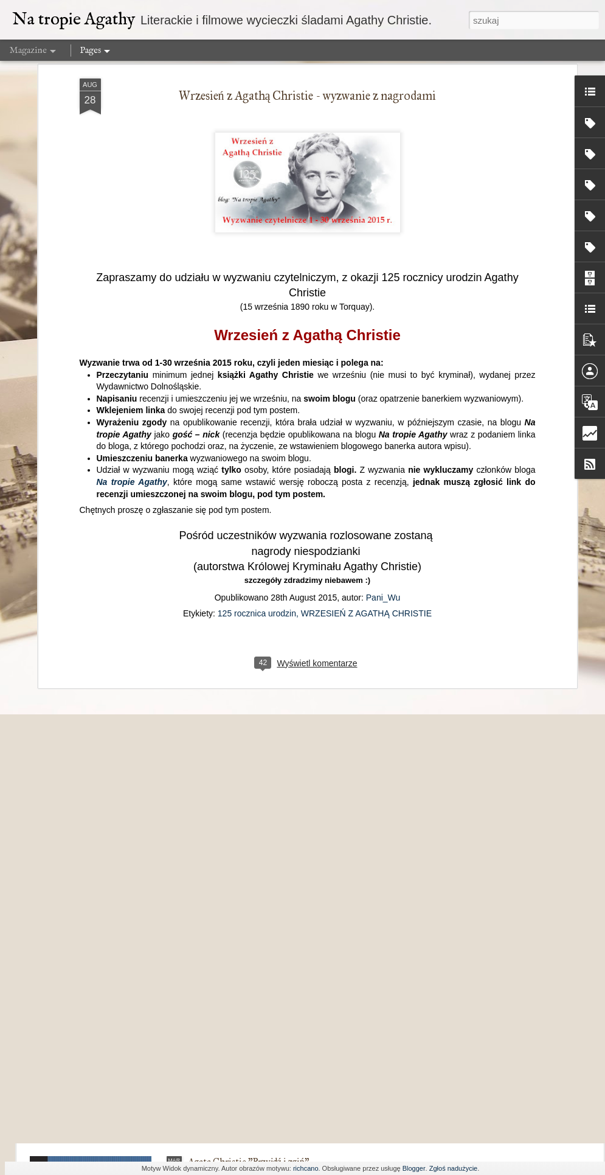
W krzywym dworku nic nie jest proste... (265, 885)
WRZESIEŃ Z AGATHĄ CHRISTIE (366, 428)
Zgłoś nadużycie (453, 1168)
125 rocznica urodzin (257, 428)
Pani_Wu (383, 412)
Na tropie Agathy (132, 297)
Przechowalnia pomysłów (238, 1024)
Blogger (414, 1168)
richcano (306, 1168)
